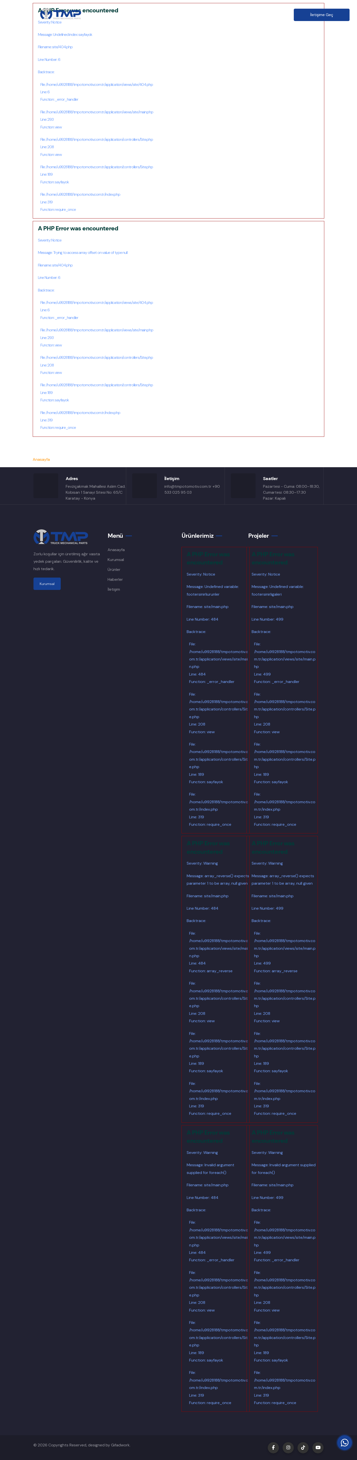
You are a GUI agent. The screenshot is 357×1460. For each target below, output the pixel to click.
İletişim (255, 14)
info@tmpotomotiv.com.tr (187, 486)
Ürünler (176, 14)
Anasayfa (120, 14)
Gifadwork (120, 1445)
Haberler (229, 14)
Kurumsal (150, 14)
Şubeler (202, 14)
